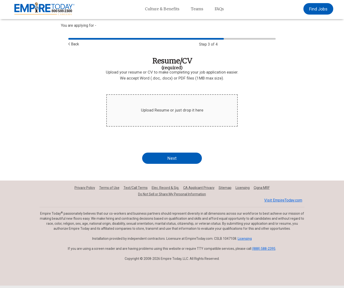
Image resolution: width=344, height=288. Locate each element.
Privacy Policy (85, 188)
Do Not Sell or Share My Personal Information (172, 194)
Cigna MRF (262, 188)
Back (73, 44)
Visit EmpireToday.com (283, 200)
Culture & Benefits (162, 8)
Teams (197, 8)
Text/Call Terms (136, 188)
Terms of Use (109, 188)
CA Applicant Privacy (199, 188)
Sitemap (225, 188)
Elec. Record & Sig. (165, 188)
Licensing (243, 188)
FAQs (219, 8)
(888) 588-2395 (263, 249)
